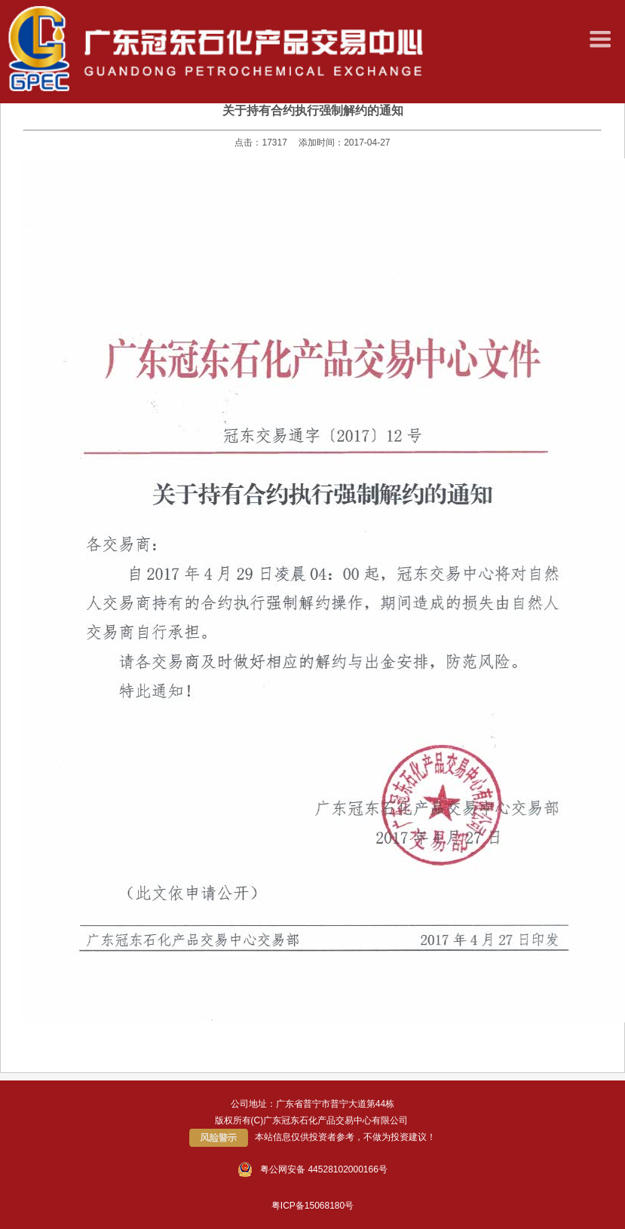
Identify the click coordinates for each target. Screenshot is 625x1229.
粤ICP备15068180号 (312, 1205)
